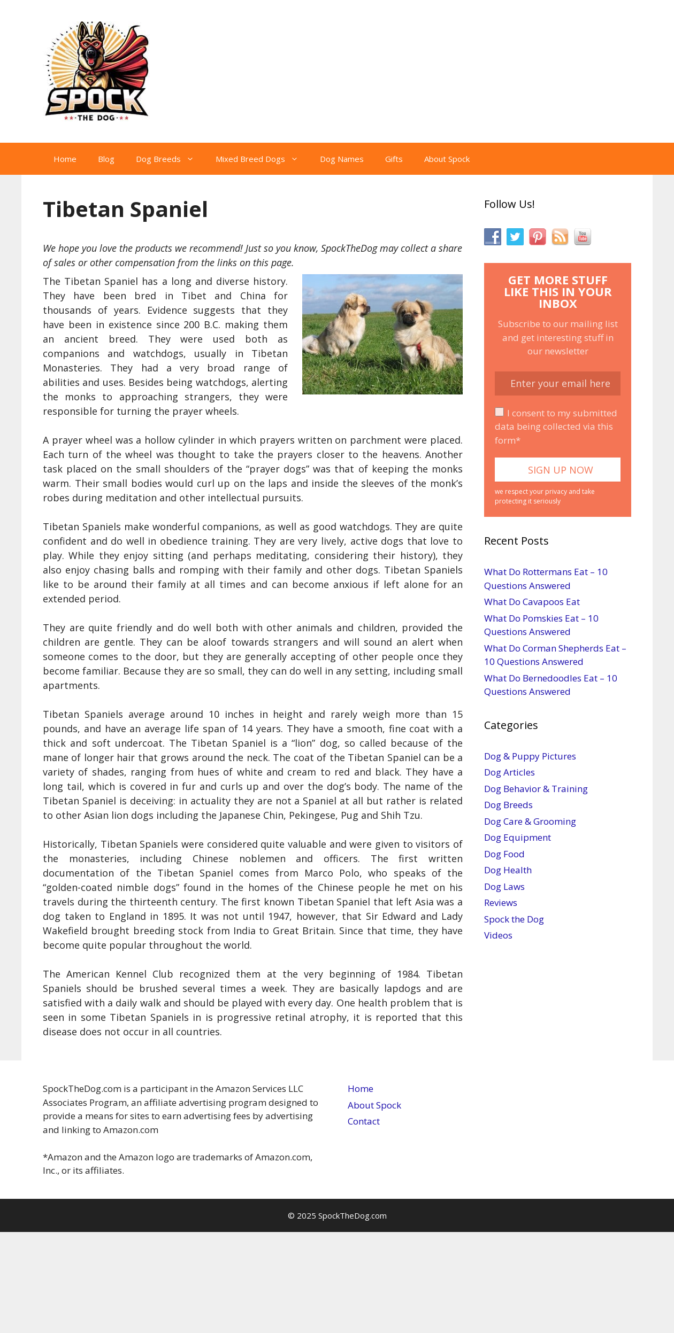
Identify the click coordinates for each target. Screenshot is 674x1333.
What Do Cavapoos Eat (532, 601)
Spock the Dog (514, 919)
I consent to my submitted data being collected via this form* (556, 426)
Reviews (500, 902)
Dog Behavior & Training (536, 788)
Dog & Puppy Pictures (530, 756)
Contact (364, 1121)
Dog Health (508, 870)
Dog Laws (504, 886)
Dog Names (342, 158)
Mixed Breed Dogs (262, 159)
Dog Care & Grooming (530, 821)
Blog (106, 158)
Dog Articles (509, 772)
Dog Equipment (517, 837)
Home (64, 158)
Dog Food (504, 854)
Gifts (394, 158)
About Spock (447, 158)
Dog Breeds (170, 159)
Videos (498, 935)
